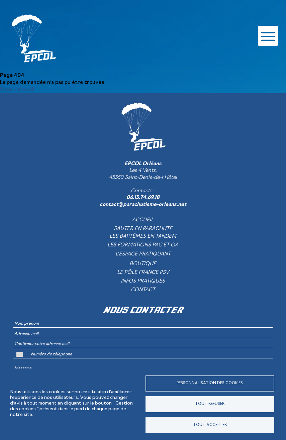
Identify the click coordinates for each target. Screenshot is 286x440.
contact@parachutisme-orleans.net (143, 204)
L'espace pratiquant (143, 254)
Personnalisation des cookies (210, 383)
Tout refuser (209, 404)
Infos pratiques (143, 281)
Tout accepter (210, 425)
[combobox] (21, 354)
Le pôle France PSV (143, 272)
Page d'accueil (17, 89)
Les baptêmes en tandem (142, 236)
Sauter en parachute (143, 228)
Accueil (143, 220)
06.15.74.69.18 (143, 197)
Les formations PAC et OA (142, 245)
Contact (143, 290)
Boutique (142, 263)
